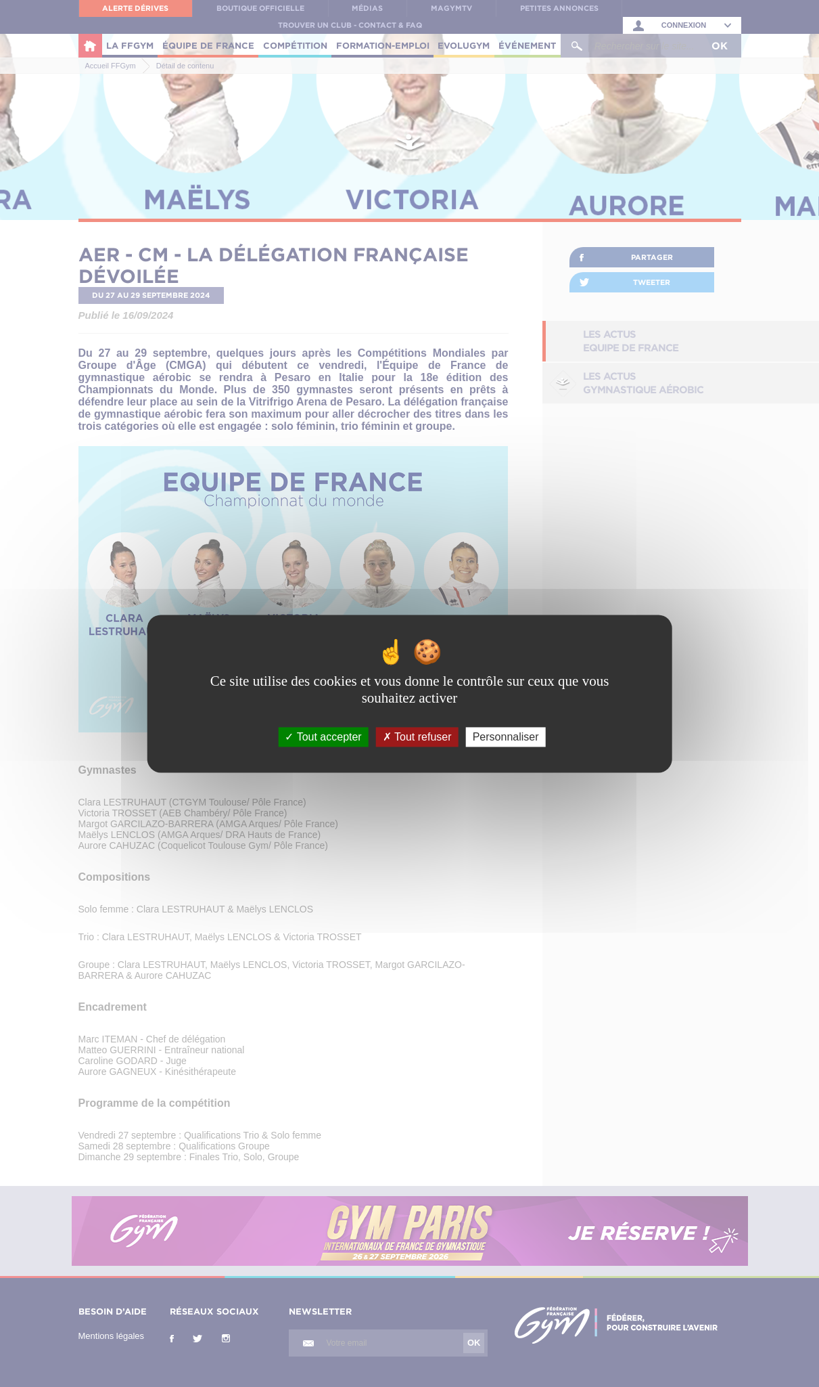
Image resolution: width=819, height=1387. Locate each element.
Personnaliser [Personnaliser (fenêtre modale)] (506, 737)
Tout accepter (323, 737)
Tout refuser (417, 737)
